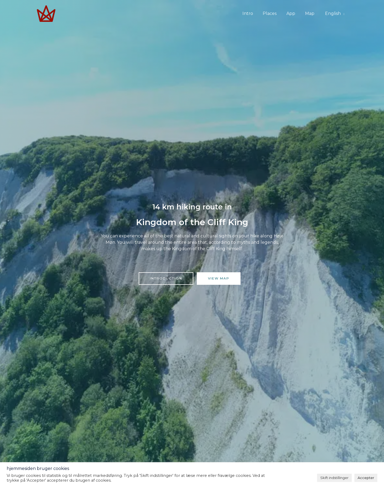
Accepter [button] (366, 478)
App (293, 13)
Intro (253, 13)
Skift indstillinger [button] (334, 478)
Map (311, 13)
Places (274, 13)
